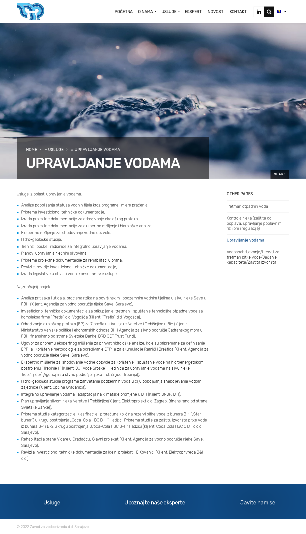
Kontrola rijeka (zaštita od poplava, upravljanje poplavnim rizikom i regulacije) (254, 223)
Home (31, 149)
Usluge (56, 149)
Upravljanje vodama (245, 240)
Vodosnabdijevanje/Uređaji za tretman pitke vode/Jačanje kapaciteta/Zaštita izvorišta (253, 257)
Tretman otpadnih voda (247, 206)
